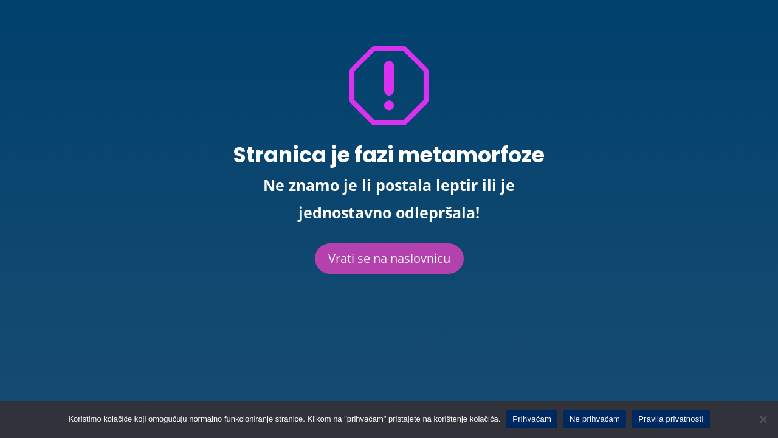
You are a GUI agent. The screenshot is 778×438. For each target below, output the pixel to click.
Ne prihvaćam (595, 418)
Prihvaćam (531, 418)
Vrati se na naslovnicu (389, 258)
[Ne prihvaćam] (763, 419)
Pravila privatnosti (670, 418)
